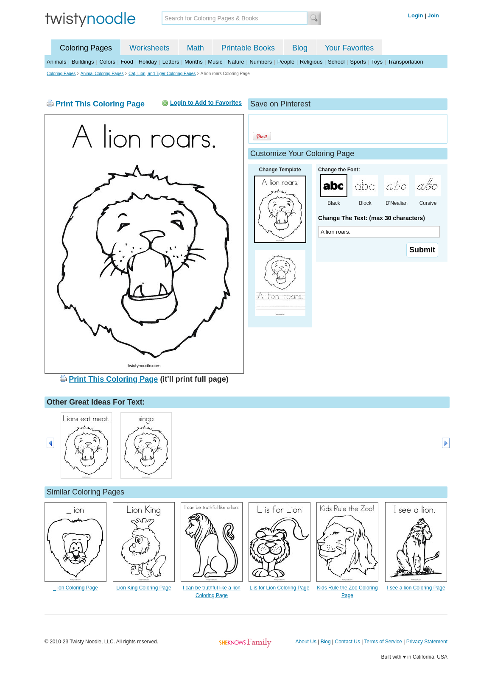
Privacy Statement (426, 642)
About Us (306, 642)
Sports (358, 62)
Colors (107, 62)
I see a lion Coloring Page (416, 588)
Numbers (260, 62)
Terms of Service (383, 642)
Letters (170, 62)
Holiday (148, 62)
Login (415, 15)
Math (195, 48)
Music (215, 62)
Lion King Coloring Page (143, 588)
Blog (300, 48)
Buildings (83, 62)
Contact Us (347, 642)
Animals (56, 62)
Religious (311, 62)
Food (126, 62)
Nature (236, 62)
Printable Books (248, 48)
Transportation (405, 62)
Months (193, 62)
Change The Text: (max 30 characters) (371, 218)
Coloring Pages (86, 48)
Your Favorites (349, 48)
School (336, 62)
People (285, 62)
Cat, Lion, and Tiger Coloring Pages (162, 73)
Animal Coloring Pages (102, 73)
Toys (377, 62)
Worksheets (149, 48)
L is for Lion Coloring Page (280, 588)
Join (433, 15)
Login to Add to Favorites (206, 102)
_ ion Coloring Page (75, 588)
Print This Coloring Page (100, 104)
